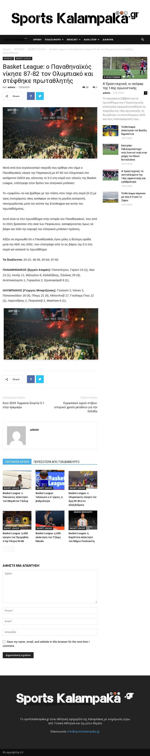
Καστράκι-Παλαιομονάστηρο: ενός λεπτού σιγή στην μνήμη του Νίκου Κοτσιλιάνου (134, 152)
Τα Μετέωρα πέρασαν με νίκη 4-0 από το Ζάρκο (133, 197)
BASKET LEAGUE (37, 49)
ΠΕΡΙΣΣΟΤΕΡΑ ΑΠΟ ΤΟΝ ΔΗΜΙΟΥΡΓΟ (56, 461)
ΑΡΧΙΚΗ (37, 39)
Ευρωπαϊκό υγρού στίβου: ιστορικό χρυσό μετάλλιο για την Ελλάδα (75, 407)
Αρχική (7, 49)
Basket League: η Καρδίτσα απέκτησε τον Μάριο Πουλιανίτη (82, 537)
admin (11, 87)
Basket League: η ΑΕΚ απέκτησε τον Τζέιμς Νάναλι (48, 537)
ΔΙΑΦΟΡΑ (108, 39)
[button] (142, 40)
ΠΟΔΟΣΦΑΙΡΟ (54, 39)
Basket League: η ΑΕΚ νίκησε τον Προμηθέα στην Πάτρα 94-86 (15, 537)
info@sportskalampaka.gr (83, 731)
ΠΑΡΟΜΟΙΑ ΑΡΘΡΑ (17, 461)
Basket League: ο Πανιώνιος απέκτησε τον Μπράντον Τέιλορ (15, 497)
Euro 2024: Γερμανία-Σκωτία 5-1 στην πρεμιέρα (23, 405)
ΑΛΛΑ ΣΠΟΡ (91, 39)
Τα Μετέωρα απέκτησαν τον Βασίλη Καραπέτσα (134, 130)
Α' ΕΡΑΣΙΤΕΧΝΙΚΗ (112, 77)
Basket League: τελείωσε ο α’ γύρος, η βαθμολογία (49, 497)
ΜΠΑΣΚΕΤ (74, 39)
